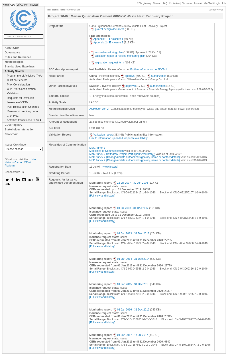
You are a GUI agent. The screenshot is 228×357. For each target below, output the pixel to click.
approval (128, 75)
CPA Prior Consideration (21, 89)
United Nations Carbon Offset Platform (21, 162)
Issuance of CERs (17, 102)
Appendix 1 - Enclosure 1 (106, 39)
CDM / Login (212, 3)
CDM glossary (144, 3)
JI (18, 5)
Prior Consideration (18, 84)
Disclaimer (187, 3)
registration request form (107, 62)
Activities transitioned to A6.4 (24, 120)
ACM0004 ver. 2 (98, 108)
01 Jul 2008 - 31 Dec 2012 (131, 208)
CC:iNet (24, 5)
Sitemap (157, 3)
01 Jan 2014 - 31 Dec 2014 (131, 258)
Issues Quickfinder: (16, 144)
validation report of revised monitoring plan (118, 55)
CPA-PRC (13, 115)
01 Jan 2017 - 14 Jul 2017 (130, 335)
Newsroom (11, 134)
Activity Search (14, 71)
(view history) (110, 166)
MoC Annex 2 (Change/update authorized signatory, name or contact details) (134, 157)
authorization (157, 75)
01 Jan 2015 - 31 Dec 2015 (131, 284)
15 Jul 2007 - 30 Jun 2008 (130, 182)
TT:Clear (34, 5)
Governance (12, 52)
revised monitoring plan (107, 52)
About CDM (12, 47)
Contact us (174, 3)
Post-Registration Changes (23, 106)
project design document (107, 29)
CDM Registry (13, 124)
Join (224, 3)
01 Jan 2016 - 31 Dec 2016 (131, 309)
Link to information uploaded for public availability (118, 138)
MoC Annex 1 (97, 147)
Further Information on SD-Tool (148, 69)
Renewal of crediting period (23, 111)
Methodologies (14, 61)
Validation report (101, 134)
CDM (13, 5)
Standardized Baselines (20, 66)
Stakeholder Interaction (19, 129)
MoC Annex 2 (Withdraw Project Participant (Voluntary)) (122, 154)
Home (6, 5)
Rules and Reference (18, 57)
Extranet (198, 3)
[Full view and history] (102, 195)
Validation (12, 93)
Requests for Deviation (20, 97)
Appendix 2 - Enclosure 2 (106, 42)
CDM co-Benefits (17, 80)
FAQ (165, 3)
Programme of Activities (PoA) (25, 75)
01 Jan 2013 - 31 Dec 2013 (131, 233)
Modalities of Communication (106, 150)
